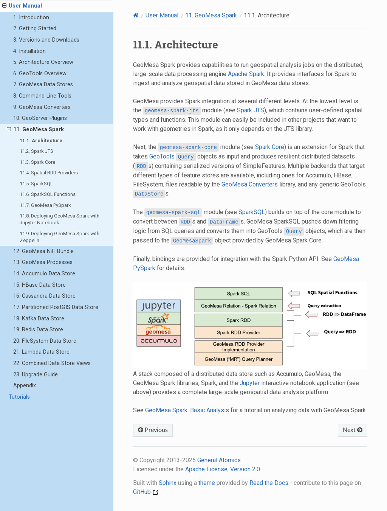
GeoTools (162, 156)
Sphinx (167, 482)
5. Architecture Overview (43, 62)
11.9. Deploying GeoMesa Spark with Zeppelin (59, 237)
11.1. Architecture (41, 140)
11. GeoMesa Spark (35, 129)
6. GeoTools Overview (40, 73)
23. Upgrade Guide (35, 374)
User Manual (22, 6)
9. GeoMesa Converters (42, 107)
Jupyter (250, 383)
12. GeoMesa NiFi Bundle (43, 251)
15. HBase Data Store (39, 285)
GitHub (145, 491)
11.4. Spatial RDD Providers (49, 173)
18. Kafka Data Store (38, 318)
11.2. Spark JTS (36, 151)
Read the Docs (268, 482)
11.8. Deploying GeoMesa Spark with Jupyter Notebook (59, 219)
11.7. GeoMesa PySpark (45, 205)
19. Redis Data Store (38, 329)
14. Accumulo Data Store (44, 273)
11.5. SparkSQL (36, 183)
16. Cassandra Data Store (44, 296)
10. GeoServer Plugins (40, 118)
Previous (153, 430)
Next (352, 430)
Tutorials (19, 397)
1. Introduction (31, 17)
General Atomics (219, 460)
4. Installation (29, 51)
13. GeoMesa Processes (43, 262)
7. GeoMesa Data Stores (43, 84)
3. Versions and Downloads (46, 40)
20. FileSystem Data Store (44, 341)
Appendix (24, 385)
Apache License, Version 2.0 (222, 469)
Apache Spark (246, 74)
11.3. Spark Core (37, 162)
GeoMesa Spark (211, 15)
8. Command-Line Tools (42, 96)
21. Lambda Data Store (41, 352)
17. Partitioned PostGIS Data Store (55, 307)
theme (206, 482)
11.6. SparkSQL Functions (48, 194)
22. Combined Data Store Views (52, 363)
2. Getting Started (34, 28)
